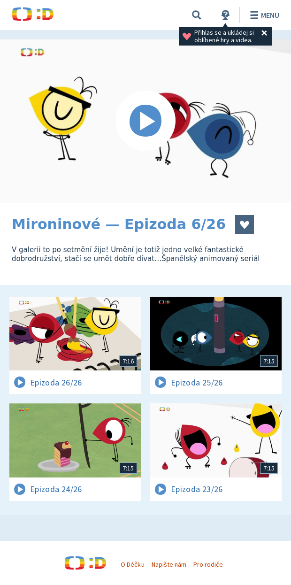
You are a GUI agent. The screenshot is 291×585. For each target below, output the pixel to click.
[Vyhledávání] (197, 15)
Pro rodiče (208, 564)
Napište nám (169, 564)
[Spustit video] (145, 121)
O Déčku (132, 564)
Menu (263, 15)
